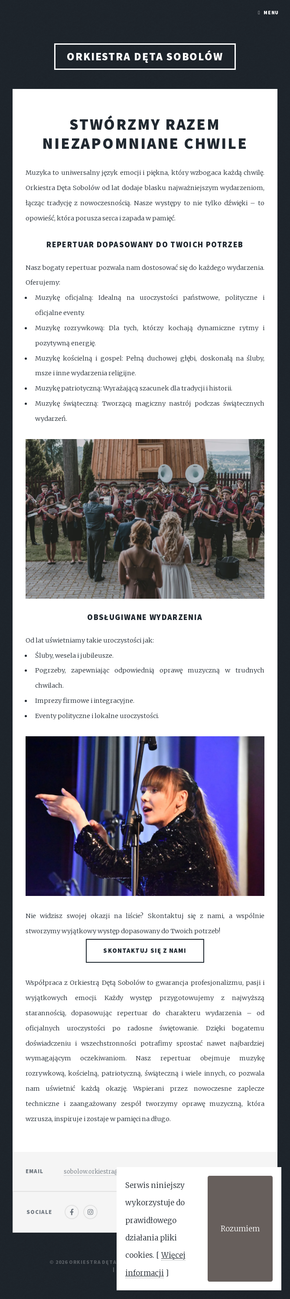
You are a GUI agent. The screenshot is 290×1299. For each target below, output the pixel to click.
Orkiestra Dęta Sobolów (145, 56)
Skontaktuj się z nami (144, 951)
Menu (271, 12)
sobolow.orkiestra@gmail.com (106, 1171)
